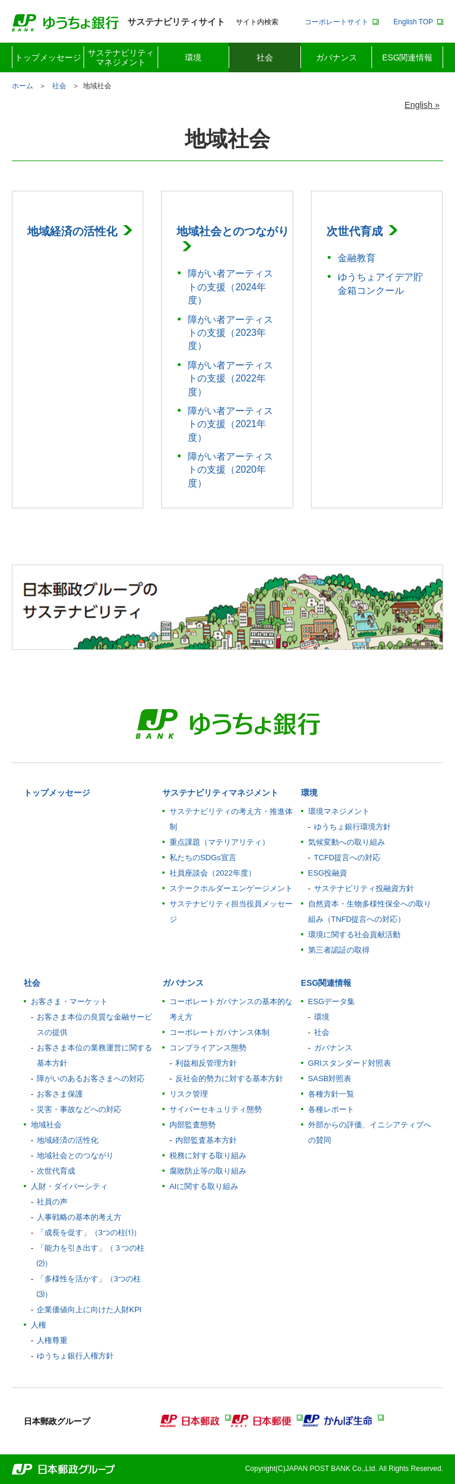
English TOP (413, 22)
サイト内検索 (257, 22)
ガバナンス (336, 57)
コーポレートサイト (337, 22)
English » (422, 105)
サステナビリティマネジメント (121, 57)
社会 (265, 57)
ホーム (22, 85)
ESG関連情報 (407, 57)
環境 (193, 57)
